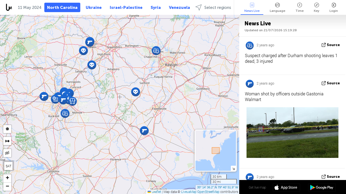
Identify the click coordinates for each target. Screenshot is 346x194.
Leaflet (154, 191)
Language (277, 8)
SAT (8, 166)
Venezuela (179, 7)
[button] (72, 101)
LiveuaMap (189, 191)
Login (334, 8)
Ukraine (94, 7)
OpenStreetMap (208, 191)
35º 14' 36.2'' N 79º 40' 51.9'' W (217, 187)
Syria (156, 7)
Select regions (213, 7)
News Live (252, 8)
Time (299, 8)
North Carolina (62, 7)
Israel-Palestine (126, 7)
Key (316, 8)
